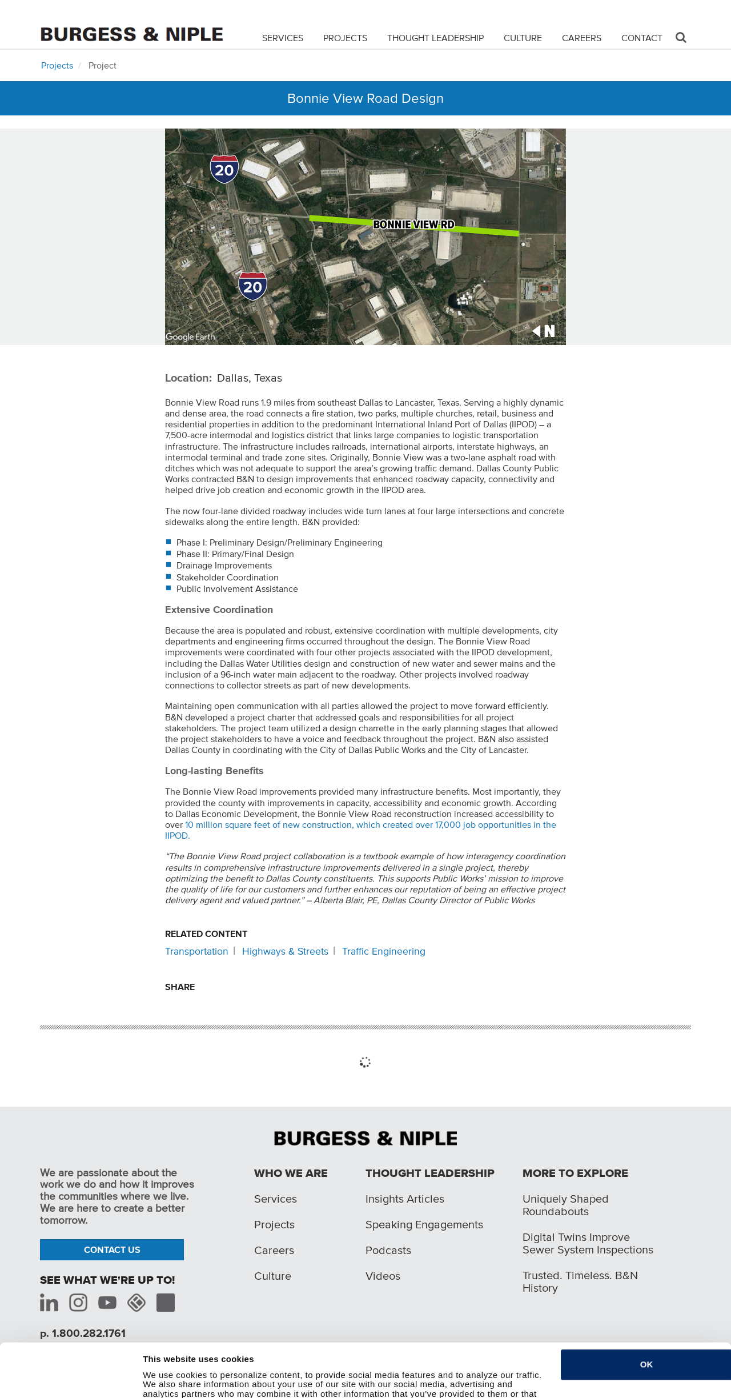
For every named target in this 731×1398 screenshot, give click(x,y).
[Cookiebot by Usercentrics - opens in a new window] (67, 1382)
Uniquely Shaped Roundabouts (566, 1204)
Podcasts (388, 1250)
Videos (383, 1275)
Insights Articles (405, 1198)
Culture (523, 38)
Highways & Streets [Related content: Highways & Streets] (285, 951)
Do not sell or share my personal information (235, 1382)
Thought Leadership (435, 38)
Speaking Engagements (424, 1224)
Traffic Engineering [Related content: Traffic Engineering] (383, 951)
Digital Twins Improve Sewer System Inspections (588, 1243)
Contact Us (112, 1249)
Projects (345, 38)
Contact (641, 38)
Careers (581, 38)
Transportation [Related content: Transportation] (196, 951)
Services (282, 38)
